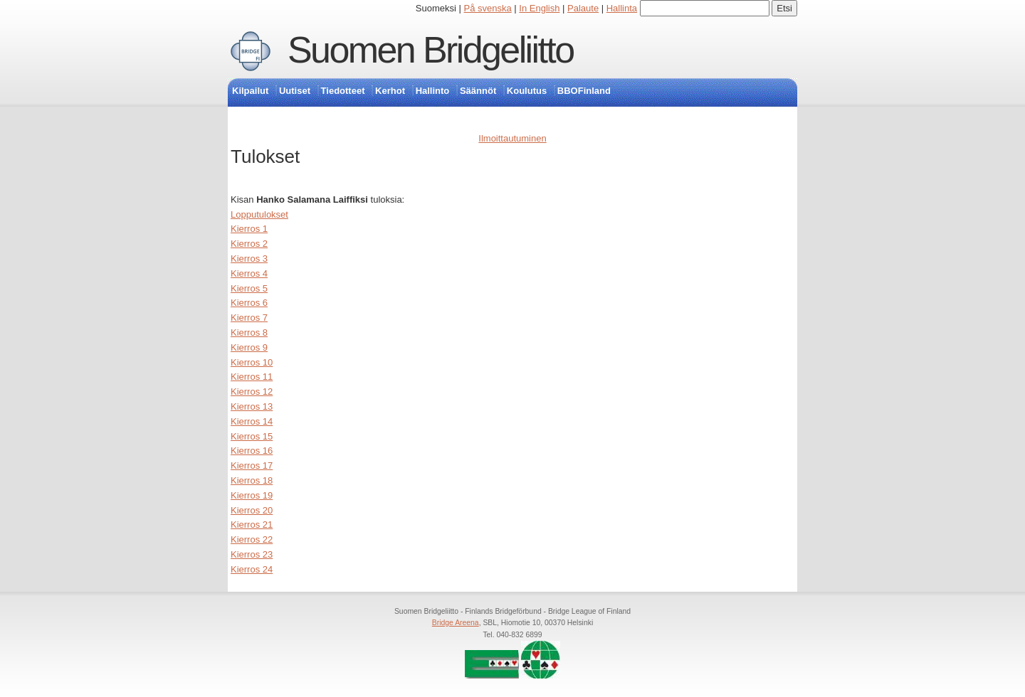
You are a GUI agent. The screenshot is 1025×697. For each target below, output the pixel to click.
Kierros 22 (252, 539)
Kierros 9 (249, 347)
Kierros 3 (249, 258)
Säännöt (478, 90)
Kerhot (390, 90)
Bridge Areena (455, 623)
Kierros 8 (249, 332)
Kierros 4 (249, 273)
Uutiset (294, 90)
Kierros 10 (252, 362)
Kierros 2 (249, 243)
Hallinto (433, 90)
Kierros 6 (249, 302)
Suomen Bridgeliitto (431, 49)
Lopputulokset (259, 214)
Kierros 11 (252, 376)
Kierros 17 (252, 465)
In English (539, 8)
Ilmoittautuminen (512, 138)
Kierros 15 (252, 436)
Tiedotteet (343, 90)
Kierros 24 (252, 569)
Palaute (583, 8)
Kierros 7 (249, 317)
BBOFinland (584, 90)
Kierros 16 (252, 450)
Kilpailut (250, 90)
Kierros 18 (252, 480)
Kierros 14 (252, 421)
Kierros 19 (252, 495)
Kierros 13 (252, 406)
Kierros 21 (252, 524)
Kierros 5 (249, 288)
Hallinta (621, 8)
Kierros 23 (252, 554)
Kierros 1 (249, 228)
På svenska (488, 8)
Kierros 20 (252, 510)
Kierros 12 (252, 391)
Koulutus (527, 90)
